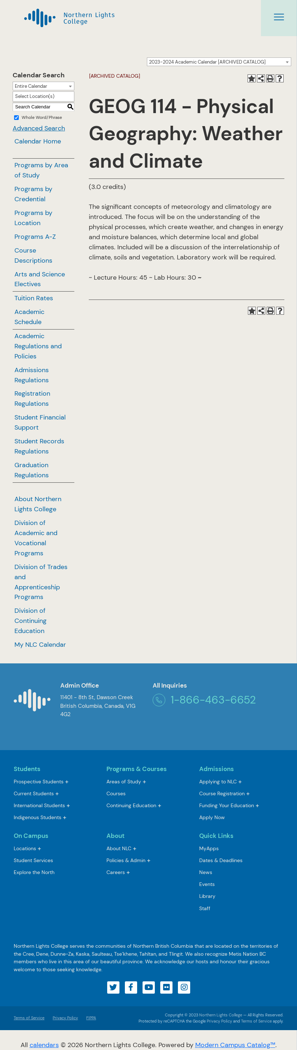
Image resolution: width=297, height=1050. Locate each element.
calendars (44, 1045)
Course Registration (222, 793)
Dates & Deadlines (221, 860)
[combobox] (219, 61)
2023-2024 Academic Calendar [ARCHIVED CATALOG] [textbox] (207, 62)
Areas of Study (123, 781)
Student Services (33, 860)
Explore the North (34, 872)
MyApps (209, 849)
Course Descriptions (33, 255)
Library (207, 896)
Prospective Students (39, 781)
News (205, 872)
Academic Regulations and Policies (38, 346)
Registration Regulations (32, 398)
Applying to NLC (218, 781)
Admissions (216, 769)
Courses (116, 794)
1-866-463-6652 (204, 699)
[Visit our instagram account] (184, 987)
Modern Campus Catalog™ (235, 1045)
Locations (25, 848)
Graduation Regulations (31, 470)
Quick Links (216, 836)
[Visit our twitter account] (113, 987)
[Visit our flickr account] (166, 987)
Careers (115, 872)
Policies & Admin (125, 860)
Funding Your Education (226, 805)
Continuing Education (131, 805)
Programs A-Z (35, 236)
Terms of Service (29, 1017)
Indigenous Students (37, 817)
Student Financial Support (40, 422)
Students (27, 769)
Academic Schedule (29, 316)
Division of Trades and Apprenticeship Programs (40, 582)
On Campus (31, 836)
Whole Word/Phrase (42, 117)
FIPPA (89, 1017)
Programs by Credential (33, 194)
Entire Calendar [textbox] (31, 86)
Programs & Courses (136, 769)
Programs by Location (33, 217)
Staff (204, 908)
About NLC (118, 848)
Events (207, 884)
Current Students (34, 793)
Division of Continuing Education (30, 620)
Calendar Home (37, 141)
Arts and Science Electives (39, 279)
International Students (39, 805)
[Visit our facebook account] (131, 987)
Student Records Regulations (39, 446)
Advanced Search (39, 128)
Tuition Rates (33, 298)
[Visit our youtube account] (149, 987)
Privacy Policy (65, 1017)
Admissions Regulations (31, 375)
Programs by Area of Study (41, 170)
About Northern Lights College (37, 504)
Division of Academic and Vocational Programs (35, 538)
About (115, 836)
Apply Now (212, 817)
